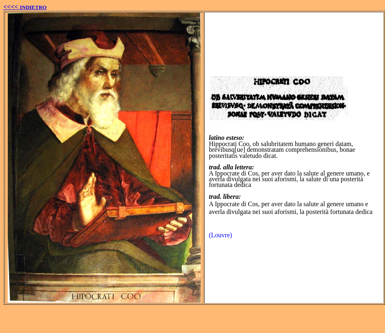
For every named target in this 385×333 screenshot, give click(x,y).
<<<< (25, 6)
